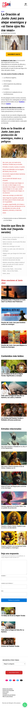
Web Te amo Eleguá (8, 696)
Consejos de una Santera (9, 694)
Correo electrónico (7, 583)
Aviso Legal (6, 691)
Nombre (3, 575)
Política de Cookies (8, 688)
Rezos (2, 11)
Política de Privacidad (8, 690)
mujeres (8, 103)
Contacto (5, 693)
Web (2, 591)
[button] (25, 705)
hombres (21, 101)
